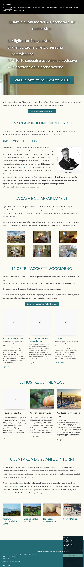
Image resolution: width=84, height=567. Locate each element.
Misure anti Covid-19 (12, 413)
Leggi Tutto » (7, 438)
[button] (68, 540)
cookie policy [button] (8, 9)
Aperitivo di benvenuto (40, 413)
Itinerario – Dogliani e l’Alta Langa (10, 521)
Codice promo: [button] (73, 560)
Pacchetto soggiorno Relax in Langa (38, 339)
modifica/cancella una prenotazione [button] (73, 564)
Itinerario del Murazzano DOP (50, 520)
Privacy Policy (6, 565)
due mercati (14, 486)
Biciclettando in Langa (13, 338)
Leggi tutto (58, 134)
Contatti (39, 551)
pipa (37, 187)
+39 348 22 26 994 (10, 558)
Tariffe (52, 551)
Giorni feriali (61, 338)
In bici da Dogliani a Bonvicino (32, 520)
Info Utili (46, 551)
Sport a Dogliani (70, 519)
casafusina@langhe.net (12, 556)
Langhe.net (25, 167)
